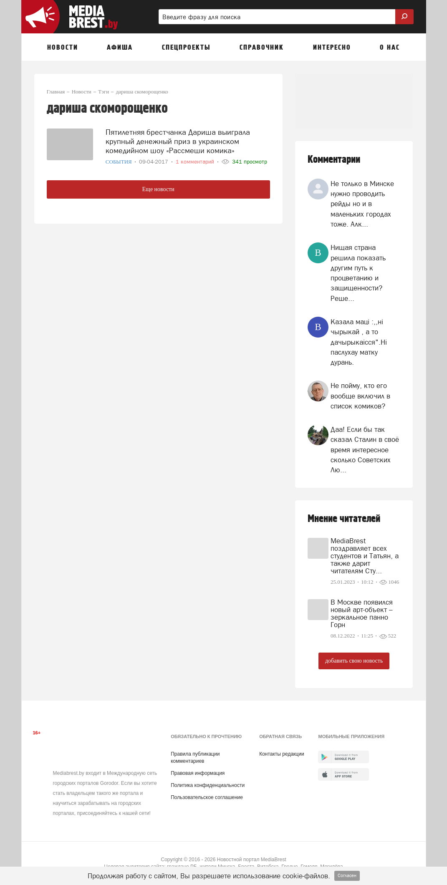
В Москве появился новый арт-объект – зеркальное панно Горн (362, 613)
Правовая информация (198, 773)
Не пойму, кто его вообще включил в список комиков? (360, 395)
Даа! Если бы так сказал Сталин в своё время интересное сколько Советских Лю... (365, 449)
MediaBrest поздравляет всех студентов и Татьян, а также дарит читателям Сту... (365, 556)
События (119, 160)
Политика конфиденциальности (208, 785)
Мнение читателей (344, 519)
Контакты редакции (281, 754)
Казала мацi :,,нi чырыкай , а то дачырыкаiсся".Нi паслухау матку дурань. (359, 342)
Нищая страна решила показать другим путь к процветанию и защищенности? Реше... (358, 272)
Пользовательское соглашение (207, 797)
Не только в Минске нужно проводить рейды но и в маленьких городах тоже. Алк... (362, 203)
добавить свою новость (354, 661)
